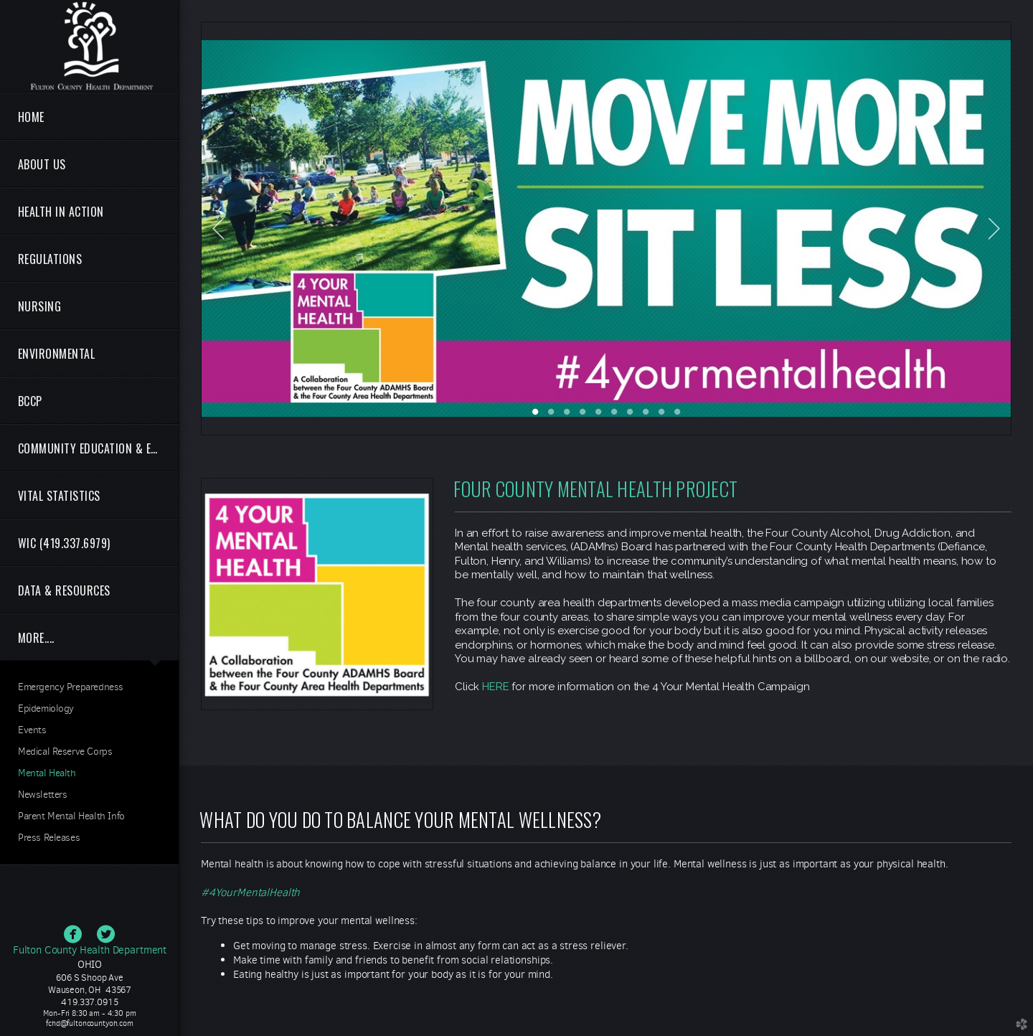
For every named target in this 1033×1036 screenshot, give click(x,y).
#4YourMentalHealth (250, 892)
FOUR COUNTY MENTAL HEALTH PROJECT (595, 488)
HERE (495, 686)
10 (677, 417)
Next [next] (994, 229)
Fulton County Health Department (89, 950)
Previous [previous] (218, 229)
